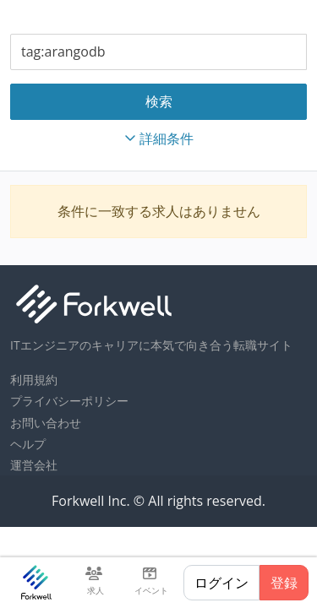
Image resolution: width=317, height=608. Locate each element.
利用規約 (33, 380)
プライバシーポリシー (69, 401)
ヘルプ (28, 444)
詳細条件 (159, 138)
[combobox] (158, 52)
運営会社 (33, 465)
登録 (284, 582)
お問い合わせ (45, 423)
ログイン (221, 582)
